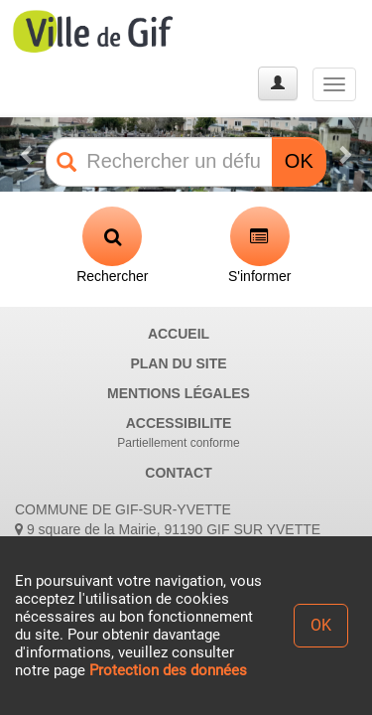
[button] (28, 154)
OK (299, 161)
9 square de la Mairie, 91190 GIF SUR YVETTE (167, 529)
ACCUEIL (178, 334)
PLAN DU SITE (178, 363)
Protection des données (168, 670)
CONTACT (178, 473)
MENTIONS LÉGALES (178, 393)
